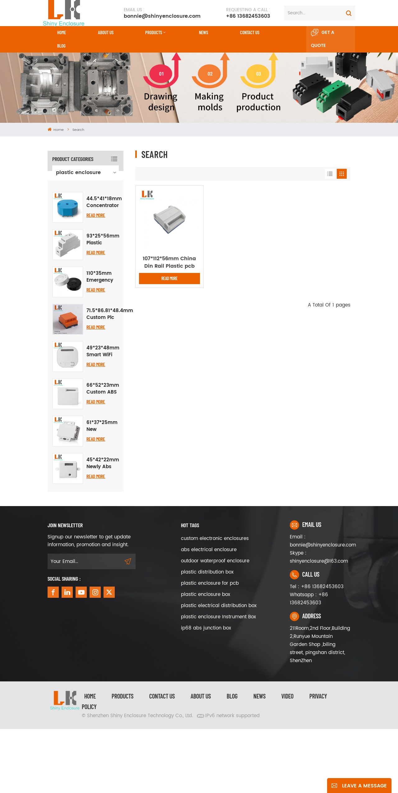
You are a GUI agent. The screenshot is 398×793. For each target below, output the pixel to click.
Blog (61, 45)
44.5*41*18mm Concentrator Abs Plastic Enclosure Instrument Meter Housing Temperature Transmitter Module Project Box (104, 266)
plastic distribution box (207, 636)
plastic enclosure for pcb (210, 647)
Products (153, 32)
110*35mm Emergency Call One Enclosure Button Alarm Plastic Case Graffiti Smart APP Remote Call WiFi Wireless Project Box (102, 341)
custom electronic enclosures (215, 602)
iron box (66, 221)
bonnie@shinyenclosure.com (162, 13)
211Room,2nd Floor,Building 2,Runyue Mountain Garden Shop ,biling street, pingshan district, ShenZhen (320, 709)
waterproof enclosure (70, 205)
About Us (105, 32)
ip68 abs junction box (206, 692)
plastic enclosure (78, 172)
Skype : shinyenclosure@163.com (319, 621)
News (203, 32)
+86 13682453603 (248, 13)
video (287, 760)
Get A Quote (322, 39)
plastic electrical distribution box (219, 670)
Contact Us (162, 760)
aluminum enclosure (69, 189)
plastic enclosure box (205, 658)
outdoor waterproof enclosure (215, 625)
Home (61, 32)
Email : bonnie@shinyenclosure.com (320, 605)
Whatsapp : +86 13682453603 (309, 663)
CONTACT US (249, 32)
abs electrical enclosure (209, 614)
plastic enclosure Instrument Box (218, 681)
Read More (95, 279)
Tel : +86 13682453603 (317, 651)
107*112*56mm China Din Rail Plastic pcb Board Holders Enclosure (169, 262)
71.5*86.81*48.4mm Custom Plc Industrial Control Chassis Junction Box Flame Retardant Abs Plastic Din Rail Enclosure (109, 378)
